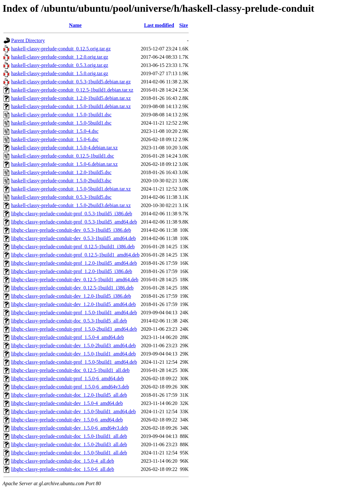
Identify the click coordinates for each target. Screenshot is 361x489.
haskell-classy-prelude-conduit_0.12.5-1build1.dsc (62, 156)
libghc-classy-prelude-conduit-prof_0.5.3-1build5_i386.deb (71, 213)
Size (183, 25)
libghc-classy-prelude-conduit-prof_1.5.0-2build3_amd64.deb (74, 329)
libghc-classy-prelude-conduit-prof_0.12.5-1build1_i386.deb (73, 246)
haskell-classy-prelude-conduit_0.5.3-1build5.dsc (61, 197)
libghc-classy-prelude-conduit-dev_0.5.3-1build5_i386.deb (71, 230)
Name (75, 25)
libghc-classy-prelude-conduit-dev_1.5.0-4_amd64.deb (67, 403)
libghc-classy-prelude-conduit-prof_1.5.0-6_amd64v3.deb (70, 386)
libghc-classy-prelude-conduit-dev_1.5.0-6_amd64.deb (67, 419)
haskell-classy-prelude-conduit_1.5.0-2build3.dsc (61, 180)
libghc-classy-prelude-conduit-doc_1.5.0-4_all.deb (62, 461)
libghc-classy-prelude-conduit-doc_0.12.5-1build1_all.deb (70, 370)
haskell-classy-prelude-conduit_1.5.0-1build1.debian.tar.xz (71, 106)
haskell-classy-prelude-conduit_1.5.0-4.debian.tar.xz (64, 147)
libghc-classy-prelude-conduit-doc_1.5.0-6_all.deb (62, 469)
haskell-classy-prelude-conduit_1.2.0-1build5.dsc (61, 172)
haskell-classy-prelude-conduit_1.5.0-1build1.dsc (61, 114)
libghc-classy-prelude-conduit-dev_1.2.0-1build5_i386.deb (71, 296)
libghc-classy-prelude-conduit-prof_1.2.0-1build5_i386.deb (71, 271)
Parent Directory (28, 40)
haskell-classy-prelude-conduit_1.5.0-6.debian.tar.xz (64, 164)
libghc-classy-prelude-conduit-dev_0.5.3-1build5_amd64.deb (73, 238)
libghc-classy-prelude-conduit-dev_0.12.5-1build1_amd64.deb (74, 279)
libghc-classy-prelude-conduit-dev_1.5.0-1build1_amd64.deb (73, 353)
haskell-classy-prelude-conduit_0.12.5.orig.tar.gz (61, 48)
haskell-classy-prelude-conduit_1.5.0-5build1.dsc (61, 123)
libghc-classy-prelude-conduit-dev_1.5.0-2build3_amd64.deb (73, 345)
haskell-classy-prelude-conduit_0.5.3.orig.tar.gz (59, 65)
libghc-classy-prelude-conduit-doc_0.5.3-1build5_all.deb (69, 320)
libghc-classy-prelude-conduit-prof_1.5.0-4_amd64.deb (67, 337)
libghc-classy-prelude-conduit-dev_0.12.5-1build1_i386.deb (72, 287)
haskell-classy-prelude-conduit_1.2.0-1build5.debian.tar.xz (71, 98)
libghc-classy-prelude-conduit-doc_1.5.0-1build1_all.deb (69, 436)
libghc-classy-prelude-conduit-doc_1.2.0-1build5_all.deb (69, 395)
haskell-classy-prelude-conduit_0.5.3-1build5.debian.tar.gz (71, 81)
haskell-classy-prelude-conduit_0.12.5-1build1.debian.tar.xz (72, 90)
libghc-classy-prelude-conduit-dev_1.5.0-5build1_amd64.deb (73, 411)
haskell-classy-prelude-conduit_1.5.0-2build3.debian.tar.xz (71, 205)
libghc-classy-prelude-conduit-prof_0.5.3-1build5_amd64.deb (74, 222)
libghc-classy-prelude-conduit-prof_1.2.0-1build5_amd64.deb (74, 263)
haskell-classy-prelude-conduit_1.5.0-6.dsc (55, 139)
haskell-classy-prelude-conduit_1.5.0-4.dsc (55, 131)
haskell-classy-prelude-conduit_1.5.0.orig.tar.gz (59, 73)
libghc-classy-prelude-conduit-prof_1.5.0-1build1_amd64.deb (74, 312)
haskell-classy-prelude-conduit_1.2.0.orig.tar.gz (59, 57)
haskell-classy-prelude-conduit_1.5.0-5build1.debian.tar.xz (71, 189)
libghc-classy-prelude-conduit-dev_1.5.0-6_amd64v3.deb (69, 428)
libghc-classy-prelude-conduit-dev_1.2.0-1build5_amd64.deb (73, 304)
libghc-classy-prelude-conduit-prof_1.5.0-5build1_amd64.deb (74, 362)
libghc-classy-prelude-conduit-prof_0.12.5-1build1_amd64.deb (75, 255)
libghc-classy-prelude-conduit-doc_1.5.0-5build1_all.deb (69, 452)
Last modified (159, 25)
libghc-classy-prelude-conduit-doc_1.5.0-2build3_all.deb (69, 444)
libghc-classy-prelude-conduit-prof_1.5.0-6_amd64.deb (67, 378)
